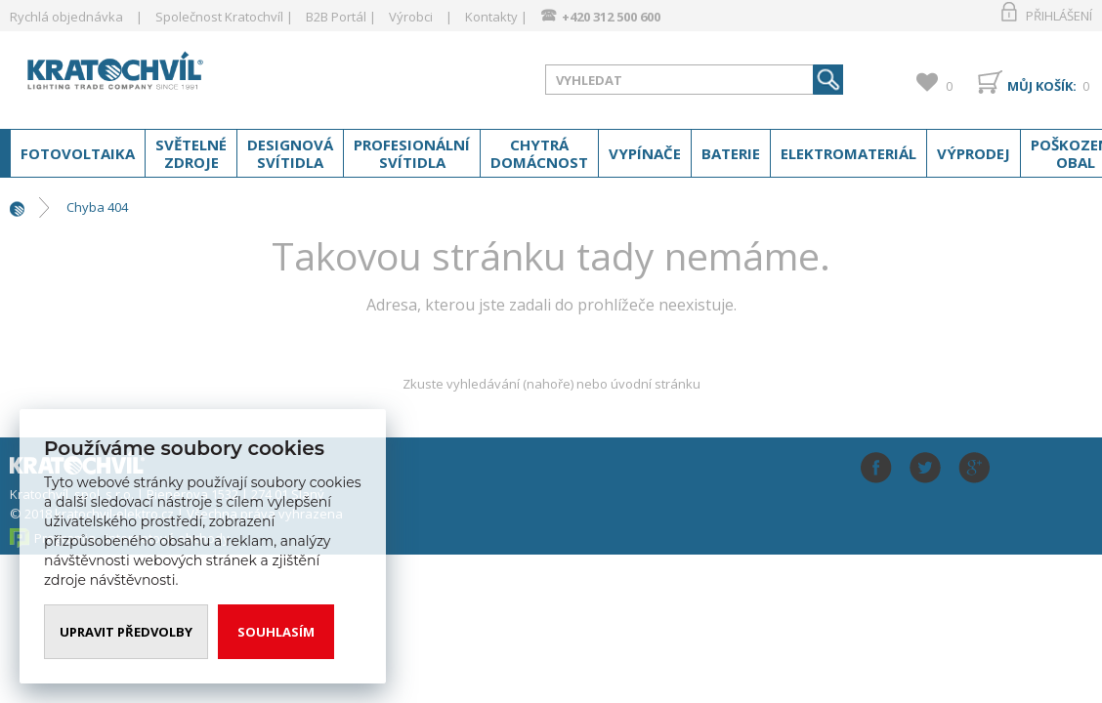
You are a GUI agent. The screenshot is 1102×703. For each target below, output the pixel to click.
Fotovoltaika (78, 153)
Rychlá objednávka (66, 16)
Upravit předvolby (126, 632)
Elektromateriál (848, 153)
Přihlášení (1059, 15)
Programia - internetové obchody (132, 538)
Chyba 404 (97, 207)
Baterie (730, 153)
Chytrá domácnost (539, 153)
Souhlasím (276, 632)
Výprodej (973, 153)
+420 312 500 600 (611, 16)
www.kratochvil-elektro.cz (165, 76)
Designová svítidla (290, 153)
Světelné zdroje (191, 153)
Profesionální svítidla (412, 153)
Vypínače (645, 153)
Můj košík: (1042, 86)
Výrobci (411, 16)
